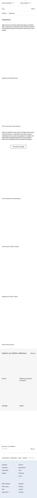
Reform (33, 8)
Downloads (21, 473)
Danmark (25, 458)
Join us (20, 476)
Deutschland (13, 458)
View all (32, 353)
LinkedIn (21, 489)
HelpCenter (5, 492)
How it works (5, 486)
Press (20, 470)
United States (5, 458)
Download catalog (18, 147)
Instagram (21, 483)
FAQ (3, 489)
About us (21, 464)
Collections (5, 467)
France (19, 458)
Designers (4, 464)
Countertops (5, 470)
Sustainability (22, 467)
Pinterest (21, 486)
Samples (4, 473)
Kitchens (4, 13)
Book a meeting (6, 483)
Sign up (33, 449)
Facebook (21, 492)
